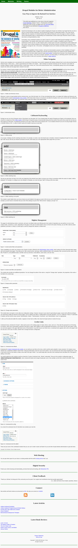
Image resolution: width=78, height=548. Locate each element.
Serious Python (4, 528)
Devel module (49, 53)
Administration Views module (46, 249)
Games (26, 1)
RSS (25, 491)
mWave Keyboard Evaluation (7, 506)
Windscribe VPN (45, 468)
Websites (11, 1)
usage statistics (52, 56)
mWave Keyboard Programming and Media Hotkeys (13, 507)
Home (3, 1)
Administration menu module (20, 97)
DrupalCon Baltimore (44, 26)
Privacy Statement (39, 535)
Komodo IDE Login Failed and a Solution (10, 509)
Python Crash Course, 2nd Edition (9, 527)
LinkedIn (41, 491)
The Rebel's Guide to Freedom (8, 524)
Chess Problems (4, 510)
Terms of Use (39, 537)
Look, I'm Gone (4, 522)
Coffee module (18, 120)
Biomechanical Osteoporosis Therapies (10, 512)
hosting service (39, 458)
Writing (19, 1)
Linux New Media (49, 24)
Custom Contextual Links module (15, 349)
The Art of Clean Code (6, 525)
